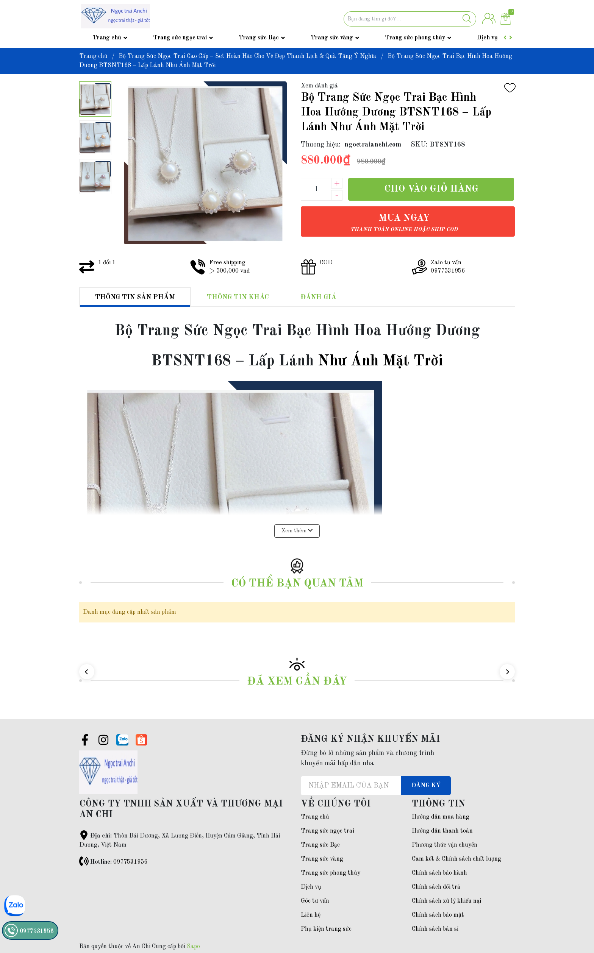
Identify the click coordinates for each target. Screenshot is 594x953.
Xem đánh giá (319, 86)
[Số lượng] (316, 189)
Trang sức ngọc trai (180, 38)
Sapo (193, 947)
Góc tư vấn (315, 901)
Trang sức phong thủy (415, 38)
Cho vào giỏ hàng (431, 189)
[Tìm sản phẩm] (410, 19)
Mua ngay (404, 223)
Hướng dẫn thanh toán (442, 831)
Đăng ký (426, 786)
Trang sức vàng (332, 38)
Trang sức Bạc (259, 38)
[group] (205, 162)
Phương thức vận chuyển (444, 845)
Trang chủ (106, 38)
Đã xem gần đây (297, 681)
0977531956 (130, 862)
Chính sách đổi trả (436, 887)
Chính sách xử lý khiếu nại (446, 901)
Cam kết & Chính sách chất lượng (456, 859)
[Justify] (467, 19)
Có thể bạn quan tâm (297, 583)
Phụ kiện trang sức (326, 929)
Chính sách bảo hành (439, 873)
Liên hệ (310, 915)
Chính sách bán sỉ (435, 929)
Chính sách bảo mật (438, 915)
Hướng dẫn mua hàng (440, 817)
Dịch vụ (487, 38)
